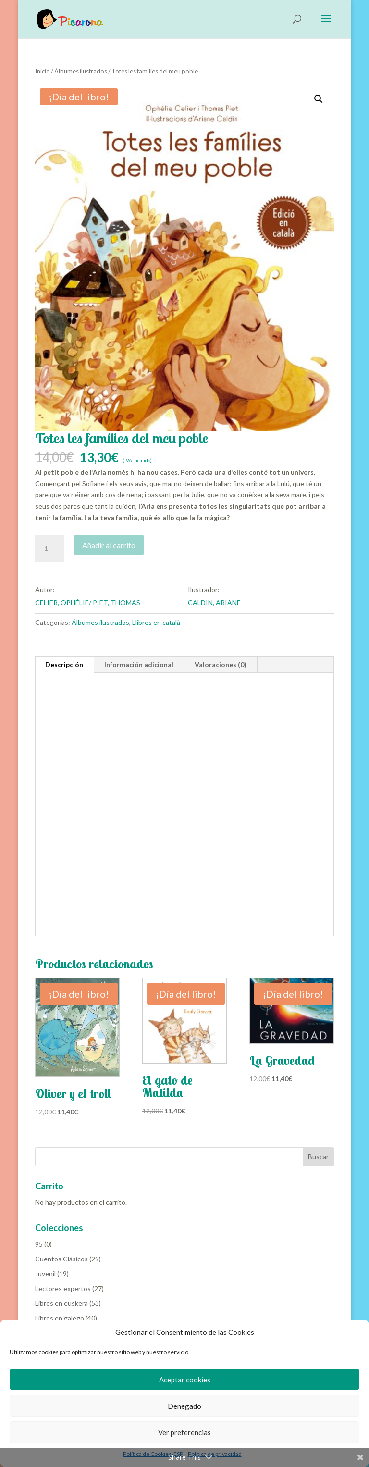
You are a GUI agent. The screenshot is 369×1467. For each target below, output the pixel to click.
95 (39, 1244)
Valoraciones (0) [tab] (220, 664)
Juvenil (45, 1274)
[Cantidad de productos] (49, 548)
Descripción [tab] (64, 664)
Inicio (42, 71)
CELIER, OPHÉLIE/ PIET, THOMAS (87, 603)
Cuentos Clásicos (61, 1259)
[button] (318, 99)
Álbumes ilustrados (80, 71)
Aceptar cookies (184, 1379)
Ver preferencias (184, 1432)
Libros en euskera (61, 1303)
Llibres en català (156, 622)
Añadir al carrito (108, 545)
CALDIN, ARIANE (214, 603)
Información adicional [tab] (138, 664)
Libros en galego (59, 1318)
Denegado (184, 1406)
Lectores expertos (63, 1288)
